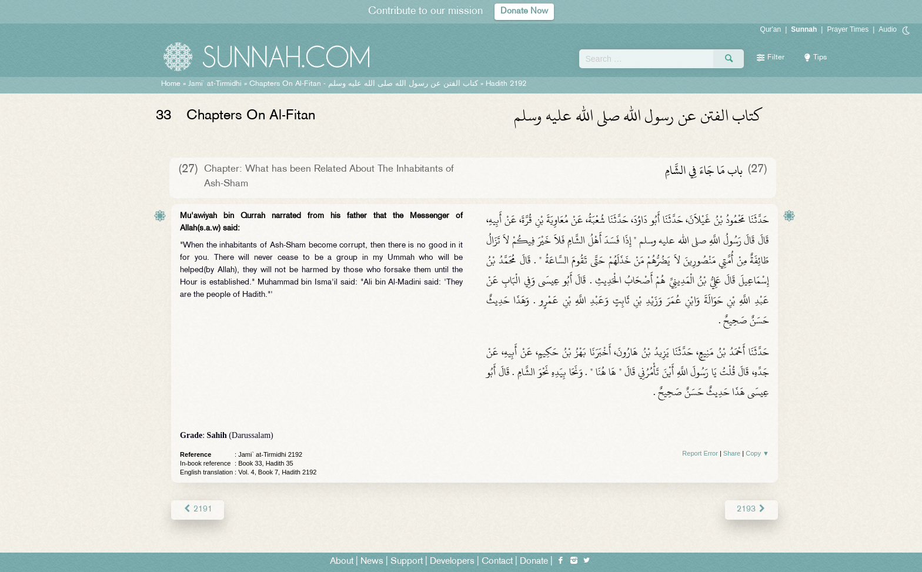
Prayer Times (847, 29)
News (371, 561)
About (341, 561)
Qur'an (770, 29)
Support (406, 561)
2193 (751, 509)
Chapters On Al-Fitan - (363, 84)
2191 (197, 509)
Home (171, 84)
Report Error (700, 453)
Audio (887, 29)
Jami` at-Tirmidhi (215, 84)
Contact (497, 561)
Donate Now (524, 11)
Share (731, 453)
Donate (534, 561)
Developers (452, 561)
